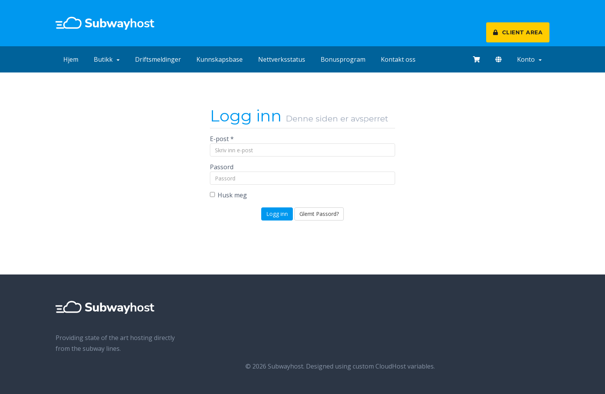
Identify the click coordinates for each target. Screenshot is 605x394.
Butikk (107, 59)
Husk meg (228, 195)
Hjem (70, 59)
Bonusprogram (343, 59)
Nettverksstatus (281, 59)
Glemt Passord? (319, 213)
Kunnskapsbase (219, 59)
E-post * (222, 139)
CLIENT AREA (518, 32)
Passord (221, 167)
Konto (529, 59)
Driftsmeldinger (158, 59)
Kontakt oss (398, 59)
